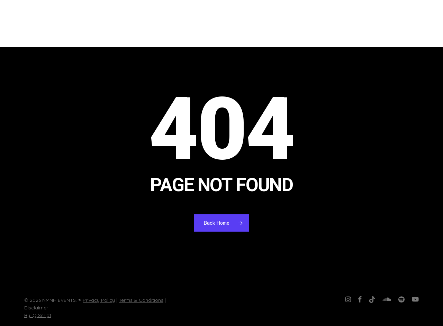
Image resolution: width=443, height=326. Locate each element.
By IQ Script (37, 315)
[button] (427, 23)
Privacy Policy (99, 300)
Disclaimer (36, 308)
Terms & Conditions (141, 300)
